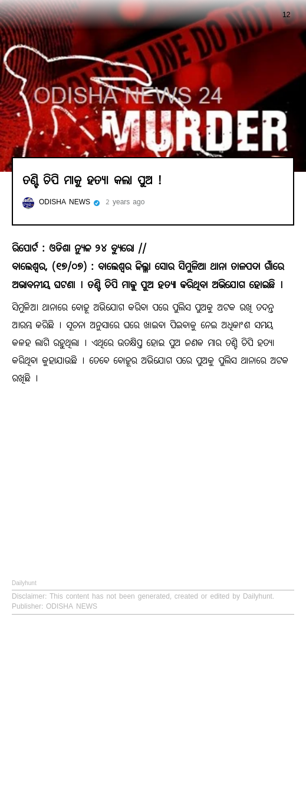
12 (273, 15)
